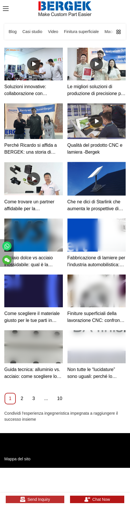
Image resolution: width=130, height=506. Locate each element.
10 (59, 398)
